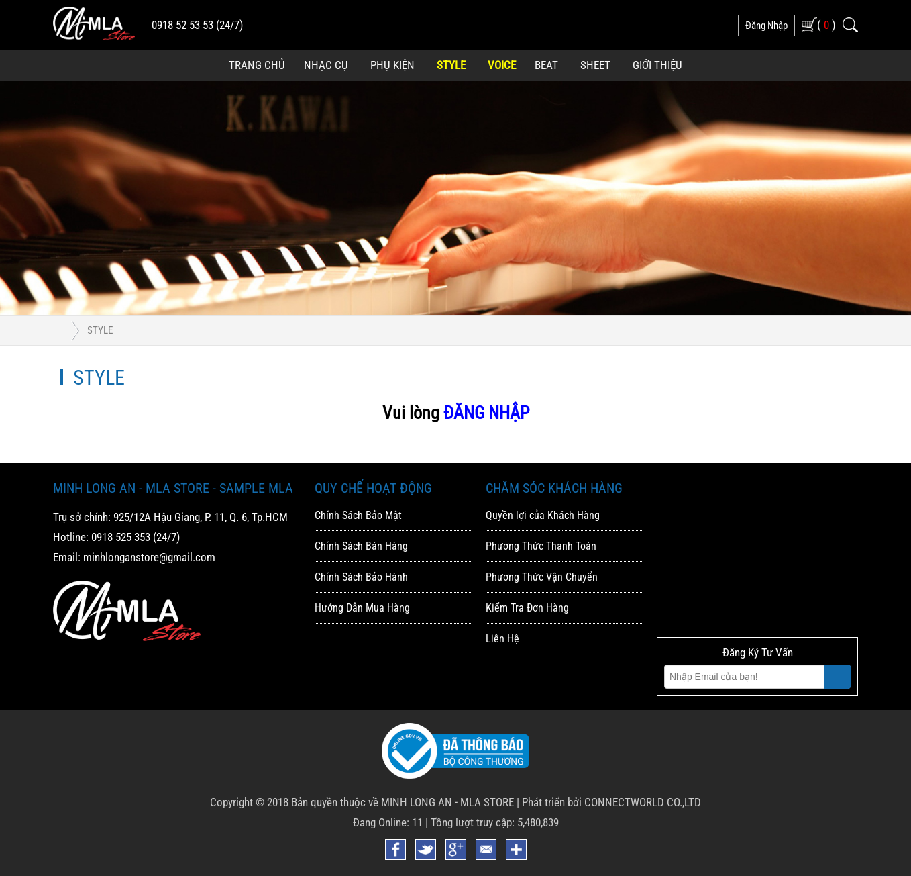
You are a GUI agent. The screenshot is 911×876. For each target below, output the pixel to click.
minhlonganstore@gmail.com (149, 557)
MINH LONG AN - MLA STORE (447, 802)
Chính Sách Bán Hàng (361, 546)
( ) (826, 24)
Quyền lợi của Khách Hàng (543, 515)
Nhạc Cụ (326, 65)
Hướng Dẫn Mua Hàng (362, 607)
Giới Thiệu (657, 65)
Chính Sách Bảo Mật (358, 515)
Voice (502, 65)
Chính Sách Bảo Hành (361, 577)
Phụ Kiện (392, 65)
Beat (546, 65)
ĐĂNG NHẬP (486, 413)
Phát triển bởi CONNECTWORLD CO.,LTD (611, 802)
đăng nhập (766, 25)
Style (451, 65)
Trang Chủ (257, 65)
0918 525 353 (120, 537)
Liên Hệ (502, 638)
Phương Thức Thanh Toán (541, 546)
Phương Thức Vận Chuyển (542, 577)
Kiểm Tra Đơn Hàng (527, 607)
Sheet (595, 65)
